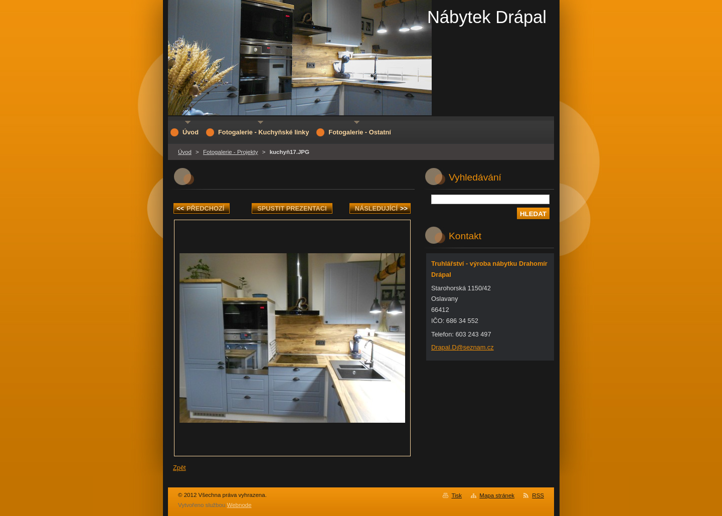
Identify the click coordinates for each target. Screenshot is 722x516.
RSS (538, 495)
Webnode (239, 505)
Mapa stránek (496, 495)
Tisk (456, 495)
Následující (381, 208)
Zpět (179, 467)
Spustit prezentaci (291, 208)
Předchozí (200, 208)
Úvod (185, 152)
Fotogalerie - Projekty (230, 152)
